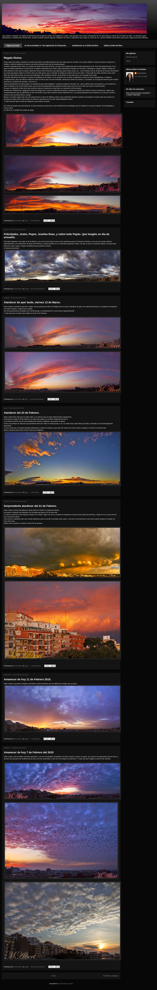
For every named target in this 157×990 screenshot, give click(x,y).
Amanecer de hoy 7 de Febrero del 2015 (29, 752)
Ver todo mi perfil (141, 76)
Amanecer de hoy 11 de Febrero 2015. (27, 679)
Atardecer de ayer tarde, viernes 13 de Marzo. (32, 302)
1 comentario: (35, 492)
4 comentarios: (35, 220)
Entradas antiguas (110, 976)
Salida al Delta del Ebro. (113, 45)
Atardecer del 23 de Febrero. (21, 412)
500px (128, 61)
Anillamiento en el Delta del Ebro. (85, 45)
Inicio (53, 976)
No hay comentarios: (38, 289)
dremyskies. (142, 73)
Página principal (12, 45)
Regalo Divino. (13, 57)
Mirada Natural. (132, 57)
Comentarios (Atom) (66, 983)
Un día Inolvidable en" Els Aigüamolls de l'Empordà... (45, 45)
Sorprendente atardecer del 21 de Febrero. (30, 505)
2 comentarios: (36, 666)
